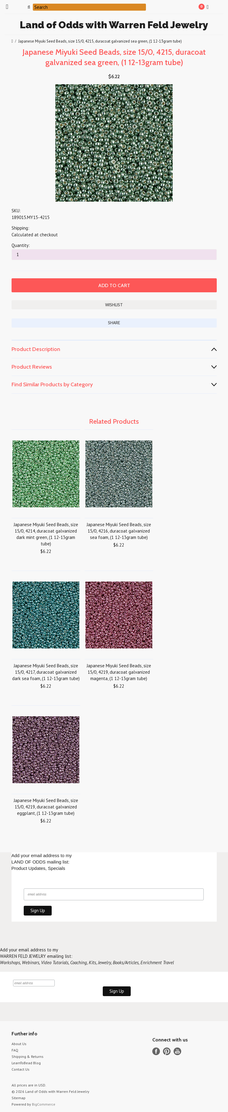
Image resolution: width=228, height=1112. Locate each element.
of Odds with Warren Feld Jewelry (114, 24)
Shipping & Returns (27, 1056)
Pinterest (167, 1051)
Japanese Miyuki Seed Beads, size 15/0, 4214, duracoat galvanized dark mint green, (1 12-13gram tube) (46, 534)
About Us (19, 1043)
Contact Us (20, 1069)
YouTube (177, 1051)
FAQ (15, 1050)
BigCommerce (43, 1104)
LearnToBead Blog (26, 1063)
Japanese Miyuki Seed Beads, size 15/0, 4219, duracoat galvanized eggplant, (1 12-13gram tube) (46, 807)
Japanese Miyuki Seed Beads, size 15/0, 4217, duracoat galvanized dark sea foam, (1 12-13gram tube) (46, 672)
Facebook (156, 1051)
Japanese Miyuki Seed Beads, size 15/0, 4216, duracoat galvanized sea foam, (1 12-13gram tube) (119, 531)
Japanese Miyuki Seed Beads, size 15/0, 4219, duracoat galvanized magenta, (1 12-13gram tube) (119, 672)
